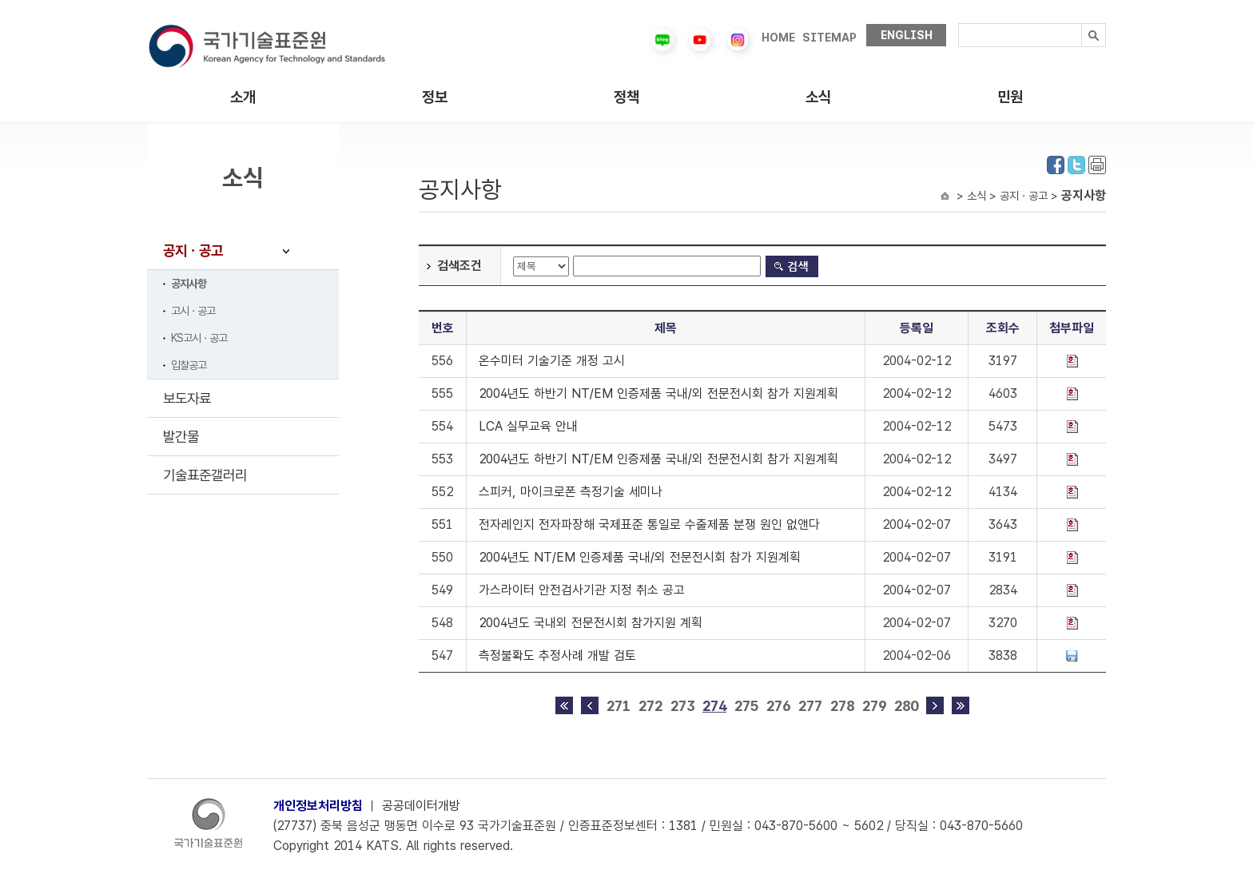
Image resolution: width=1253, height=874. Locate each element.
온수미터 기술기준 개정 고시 (552, 360)
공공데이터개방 (421, 805)
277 (810, 705)
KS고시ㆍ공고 (199, 338)
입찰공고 (188, 365)
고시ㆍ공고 (193, 310)
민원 (1010, 97)
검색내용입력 (958, 23)
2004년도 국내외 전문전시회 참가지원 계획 (590, 622)
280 (906, 705)
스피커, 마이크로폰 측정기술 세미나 (570, 491)
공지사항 (188, 283)
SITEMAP (829, 37)
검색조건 (459, 265)
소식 (818, 97)
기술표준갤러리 (205, 475)
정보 (435, 97)
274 (714, 705)
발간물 (181, 436)
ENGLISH (907, 35)
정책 (626, 97)
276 (778, 705)
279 (874, 705)
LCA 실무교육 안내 (528, 426)
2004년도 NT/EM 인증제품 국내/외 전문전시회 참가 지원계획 (640, 557)
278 (842, 705)
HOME (778, 37)
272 (650, 705)
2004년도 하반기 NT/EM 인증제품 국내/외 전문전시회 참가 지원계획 (658, 393)
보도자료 (187, 398)
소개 (243, 97)
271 (618, 705)
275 (746, 705)
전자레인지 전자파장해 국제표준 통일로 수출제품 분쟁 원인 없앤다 (649, 524)
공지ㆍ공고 (193, 250)
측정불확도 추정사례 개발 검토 (557, 655)
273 (682, 705)
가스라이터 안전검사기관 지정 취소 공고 (582, 590)
